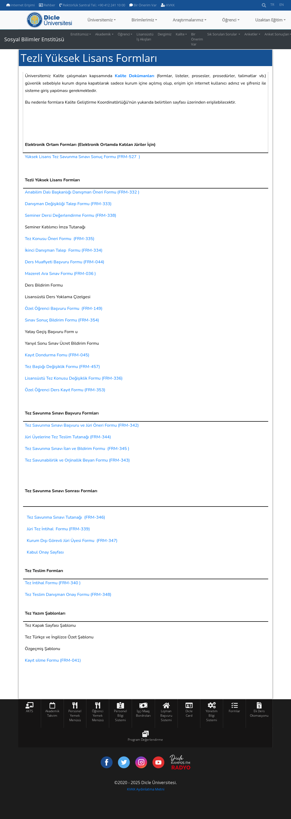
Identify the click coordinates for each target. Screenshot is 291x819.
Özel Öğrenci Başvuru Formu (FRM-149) (64, 308)
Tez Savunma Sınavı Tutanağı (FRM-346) (66, 517)
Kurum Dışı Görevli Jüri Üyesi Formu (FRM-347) (72, 541)
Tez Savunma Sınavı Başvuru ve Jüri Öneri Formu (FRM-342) (82, 425)
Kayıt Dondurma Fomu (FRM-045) (57, 355)
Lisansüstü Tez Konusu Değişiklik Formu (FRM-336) (74, 378)
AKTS (29, 711)
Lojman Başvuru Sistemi (166, 715)
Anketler (251, 34)
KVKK (168, 5)
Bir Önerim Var (143, 5)
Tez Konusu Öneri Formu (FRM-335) (59, 239)
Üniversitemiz (100, 19)
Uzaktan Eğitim (269, 19)
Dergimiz (164, 34)
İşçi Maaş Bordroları (143, 713)
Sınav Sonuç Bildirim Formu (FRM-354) (62, 320)
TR (272, 4)
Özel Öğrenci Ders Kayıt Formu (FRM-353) (65, 390)
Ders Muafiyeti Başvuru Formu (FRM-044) (64, 262)
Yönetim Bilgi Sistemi (212, 715)
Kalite (180, 34)
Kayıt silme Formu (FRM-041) (53, 660)
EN (281, 4)
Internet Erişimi (20, 5)
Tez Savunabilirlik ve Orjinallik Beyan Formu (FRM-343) (77, 460)
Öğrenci (229, 19)
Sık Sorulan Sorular (222, 34)
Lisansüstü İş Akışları (144, 37)
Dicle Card (189, 713)
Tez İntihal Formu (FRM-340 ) (53, 583)
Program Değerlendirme (145, 739)
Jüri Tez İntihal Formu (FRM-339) (58, 529)
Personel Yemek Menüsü (74, 715)
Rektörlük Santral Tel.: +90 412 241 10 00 (92, 5)
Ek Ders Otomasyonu (259, 713)
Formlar (234, 711)
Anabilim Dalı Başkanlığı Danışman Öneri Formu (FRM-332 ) (82, 192)
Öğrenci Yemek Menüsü (98, 715)
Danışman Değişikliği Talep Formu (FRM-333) (68, 204)
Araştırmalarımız (188, 19)
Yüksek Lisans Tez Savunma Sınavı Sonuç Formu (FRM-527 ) (82, 157)
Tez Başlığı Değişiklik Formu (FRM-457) (62, 367)
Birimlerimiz (142, 19)
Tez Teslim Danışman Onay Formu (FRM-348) (68, 594)
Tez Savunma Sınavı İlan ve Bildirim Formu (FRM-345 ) (77, 449)
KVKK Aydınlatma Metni (145, 789)
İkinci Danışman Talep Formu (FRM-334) (64, 250)
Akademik (103, 34)
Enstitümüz (79, 34)
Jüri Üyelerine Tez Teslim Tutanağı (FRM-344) (68, 437)
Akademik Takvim (52, 713)
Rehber (47, 5)
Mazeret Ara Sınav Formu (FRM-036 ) (60, 274)
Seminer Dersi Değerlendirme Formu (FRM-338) (70, 215)
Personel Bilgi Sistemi (120, 715)
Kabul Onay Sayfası (45, 552)
